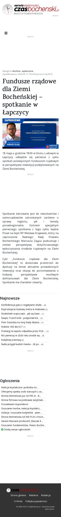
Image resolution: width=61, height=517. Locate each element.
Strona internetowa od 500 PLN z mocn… (23, 416)
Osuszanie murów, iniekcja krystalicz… (21, 408)
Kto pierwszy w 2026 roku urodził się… (21, 335)
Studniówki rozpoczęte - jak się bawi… (21, 313)
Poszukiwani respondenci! (14, 404)
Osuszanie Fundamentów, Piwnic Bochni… (23, 425)
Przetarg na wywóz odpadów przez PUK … (24, 331)
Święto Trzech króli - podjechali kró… (21, 317)
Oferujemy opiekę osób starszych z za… (22, 391)
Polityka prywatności (36, 501)
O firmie (18, 501)
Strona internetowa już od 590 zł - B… (21, 395)
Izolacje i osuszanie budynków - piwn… (21, 412)
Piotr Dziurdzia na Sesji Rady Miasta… (21, 322)
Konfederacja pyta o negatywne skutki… (22, 304)
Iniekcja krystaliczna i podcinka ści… (19, 387)
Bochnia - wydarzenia (23, 71)
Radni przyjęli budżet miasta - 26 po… (21, 344)
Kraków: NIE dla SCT (12, 326)
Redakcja (46, 495)
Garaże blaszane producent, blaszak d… (22, 421)
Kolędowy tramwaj (11, 339)
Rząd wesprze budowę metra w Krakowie (23, 309)
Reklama (33, 495)
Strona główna (18, 495)
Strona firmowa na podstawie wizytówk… (23, 400)
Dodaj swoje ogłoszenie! (15, 429)
